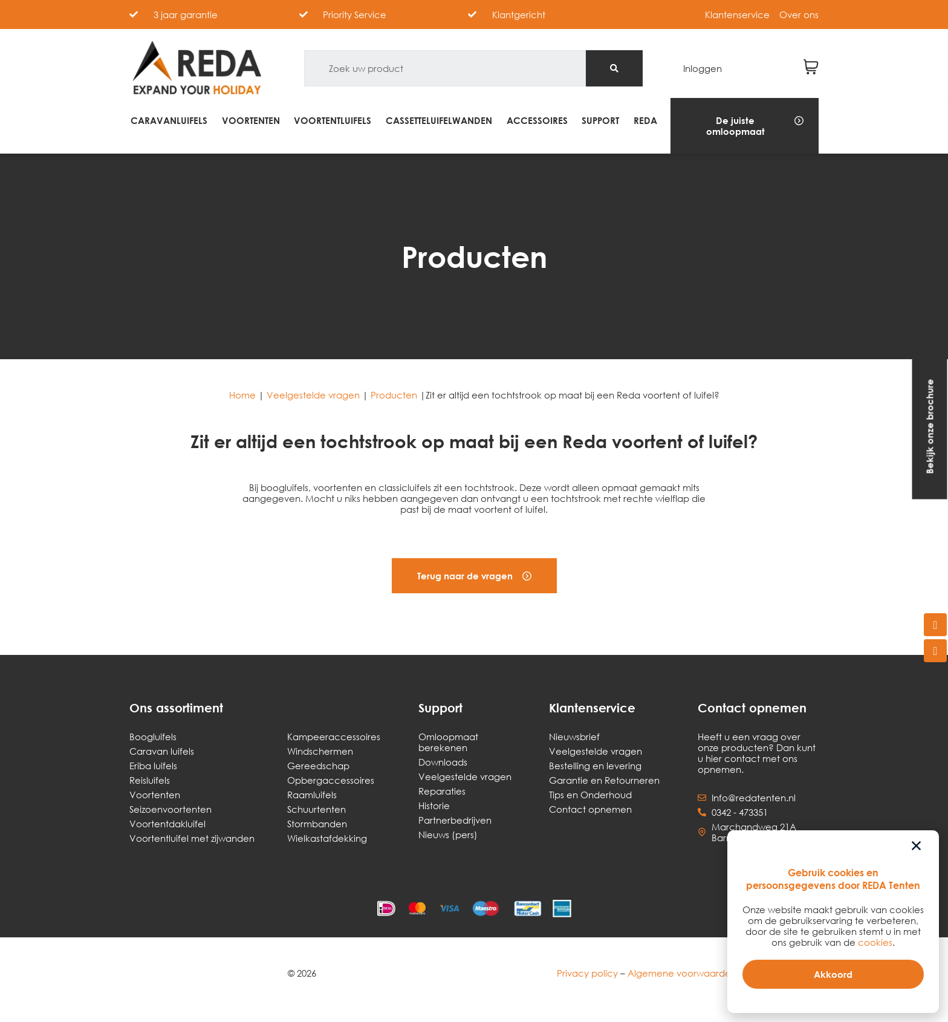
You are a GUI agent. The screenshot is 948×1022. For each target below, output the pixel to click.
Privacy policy (587, 973)
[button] (744, 126)
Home (242, 394)
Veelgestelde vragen (313, 394)
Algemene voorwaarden (682, 973)
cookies (875, 942)
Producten (394, 394)
